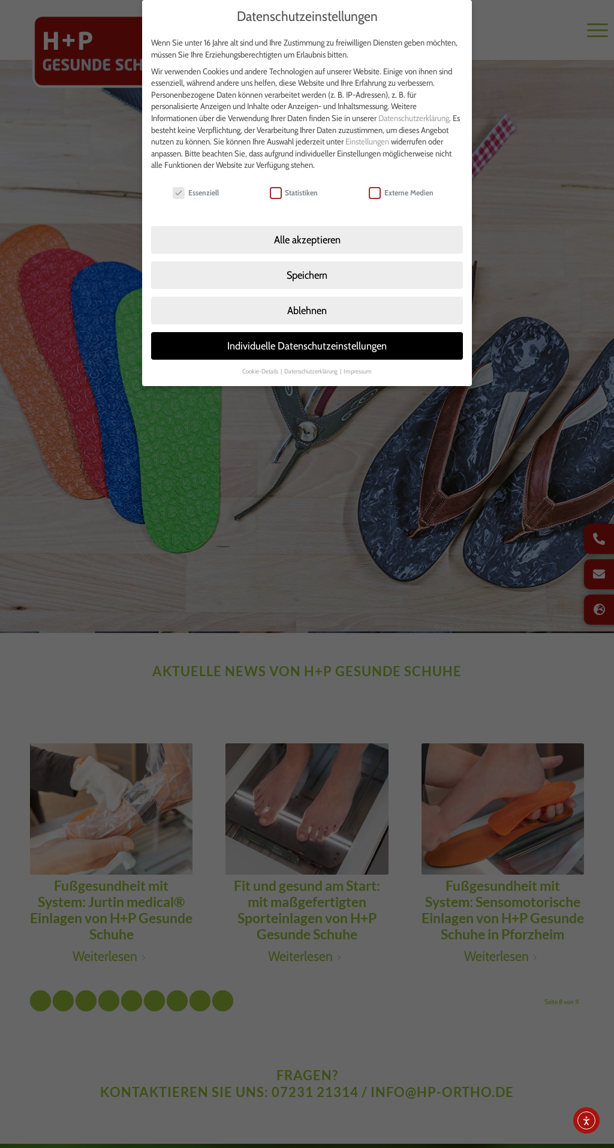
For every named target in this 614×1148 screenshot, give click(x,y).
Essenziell (196, 177)
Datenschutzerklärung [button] (311, 356)
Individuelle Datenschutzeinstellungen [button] (307, 330)
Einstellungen (367, 126)
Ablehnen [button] (307, 294)
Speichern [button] (307, 260)
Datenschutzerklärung (413, 103)
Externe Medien (401, 177)
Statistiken (294, 177)
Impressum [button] (358, 356)
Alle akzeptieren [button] (307, 224)
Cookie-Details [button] (260, 356)
